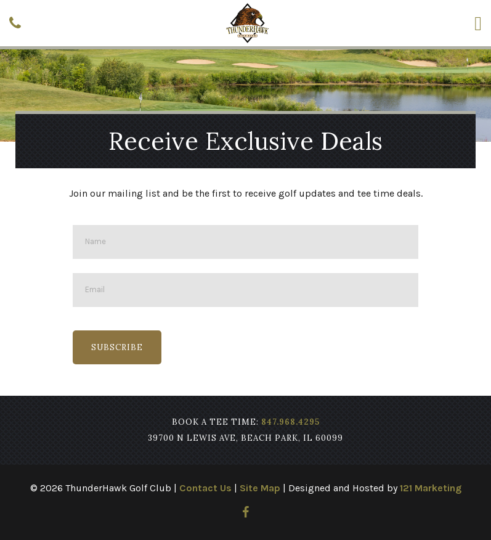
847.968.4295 (290, 422)
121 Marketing (430, 488)
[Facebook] (245, 512)
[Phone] (15, 22)
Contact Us (205, 488)
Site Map (260, 488)
